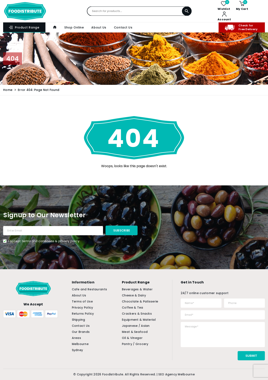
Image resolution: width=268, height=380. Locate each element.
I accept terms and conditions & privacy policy (43, 241)
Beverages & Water (137, 289)
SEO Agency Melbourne (176, 374)
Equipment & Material (139, 320)
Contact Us (123, 27)
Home (7, 90)
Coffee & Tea (132, 307)
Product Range (24, 27)
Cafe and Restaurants (89, 289)
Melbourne (80, 344)
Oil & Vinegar (132, 338)
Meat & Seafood (135, 332)
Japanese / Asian (135, 326)
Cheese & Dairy (134, 295)
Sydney (77, 350)
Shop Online (74, 27)
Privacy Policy (82, 307)
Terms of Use (82, 301)
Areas (76, 338)
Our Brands (81, 332)
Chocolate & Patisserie (140, 301)
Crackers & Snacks (137, 313)
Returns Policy (83, 313)
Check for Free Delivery (241, 27)
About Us (98, 27)
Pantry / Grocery (135, 344)
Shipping (78, 320)
